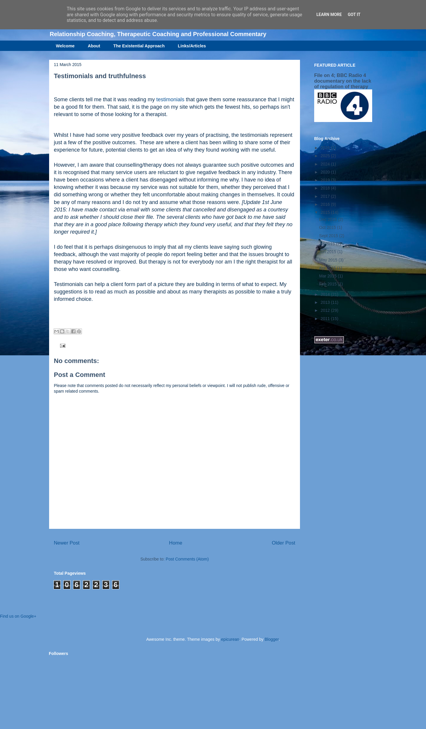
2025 (326, 155)
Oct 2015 (328, 227)
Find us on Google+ (18, 616)
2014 (326, 294)
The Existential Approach (139, 46)
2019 (326, 180)
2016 (326, 204)
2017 (326, 196)
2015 (326, 212)
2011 (326, 318)
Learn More (329, 14)
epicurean (230, 639)
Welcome (65, 46)
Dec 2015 (328, 219)
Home (175, 543)
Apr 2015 (328, 268)
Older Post (283, 543)
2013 (326, 302)
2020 (326, 172)
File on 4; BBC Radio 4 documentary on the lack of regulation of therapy (342, 81)
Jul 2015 (327, 243)
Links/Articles (192, 46)
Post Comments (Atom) (187, 559)
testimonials (170, 99)
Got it (354, 14)
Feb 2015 (328, 284)
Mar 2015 (328, 276)
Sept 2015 (329, 235)
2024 (326, 164)
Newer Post (67, 543)
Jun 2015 (328, 251)
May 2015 (328, 260)
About (94, 46)
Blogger (271, 639)
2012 (326, 310)
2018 (326, 188)
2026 (326, 147)
